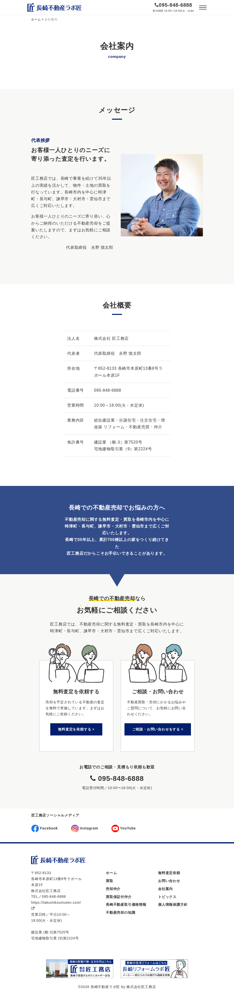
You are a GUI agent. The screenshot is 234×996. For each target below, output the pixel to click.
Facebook (44, 828)
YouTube (124, 828)
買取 (109, 881)
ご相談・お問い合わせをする (157, 729)
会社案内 (165, 889)
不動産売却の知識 (120, 912)
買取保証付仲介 (119, 897)
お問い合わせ (169, 881)
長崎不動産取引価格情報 (126, 904)
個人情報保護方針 (172, 904)
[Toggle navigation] (203, 7)
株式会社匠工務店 (141, 987)
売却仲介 (113, 889)
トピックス (167, 897)
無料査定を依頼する (76, 729)
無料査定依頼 (169, 873)
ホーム (111, 873)
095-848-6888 (175, 5)
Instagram (84, 828)
